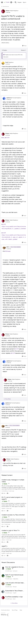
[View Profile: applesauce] (4, 98)
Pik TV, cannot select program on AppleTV (12, 498)
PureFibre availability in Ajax (14, 597)
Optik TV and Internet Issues (14, 575)
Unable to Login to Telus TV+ (11, 530)
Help (21, 610)
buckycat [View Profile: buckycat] (15, 570)
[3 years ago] (7, 524)
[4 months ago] (8, 571)
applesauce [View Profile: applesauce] (9, 97)
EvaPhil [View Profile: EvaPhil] (3, 553)
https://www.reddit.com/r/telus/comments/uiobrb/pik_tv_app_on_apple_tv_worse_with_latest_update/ (14, 237)
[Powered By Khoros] (14, 614)
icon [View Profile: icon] (3, 524)
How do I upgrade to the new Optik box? (14, 567)
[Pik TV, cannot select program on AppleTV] (14, 505)
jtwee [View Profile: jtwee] (14, 598)
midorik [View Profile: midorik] (3, 508)
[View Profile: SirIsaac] (3, 11)
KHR (7, 137)
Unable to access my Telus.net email (13, 515)
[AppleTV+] (14, 549)
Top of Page (14, 610)
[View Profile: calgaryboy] (3, 575)
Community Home (5, 610)
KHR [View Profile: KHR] (7, 247)
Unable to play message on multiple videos (13, 480)
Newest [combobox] (23, 50)
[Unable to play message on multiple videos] (14, 487)
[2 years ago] (11, 491)
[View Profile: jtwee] (3, 597)
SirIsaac (8, 251)
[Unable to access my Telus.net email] (14, 520)
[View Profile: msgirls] (3, 591)
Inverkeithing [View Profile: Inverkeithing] (5, 491)
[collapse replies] (14, 61)
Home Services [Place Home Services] (5, 6)
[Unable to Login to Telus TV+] (14, 536)
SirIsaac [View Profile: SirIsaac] (8, 10)
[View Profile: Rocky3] (3, 583)
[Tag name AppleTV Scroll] (5, 43)
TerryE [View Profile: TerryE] (6, 62)
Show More (7, 399)
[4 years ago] (8, 508)
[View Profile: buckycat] (3, 567)
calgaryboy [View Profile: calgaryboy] (15, 578)
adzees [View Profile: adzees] (3, 539)
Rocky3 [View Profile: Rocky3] (15, 586)
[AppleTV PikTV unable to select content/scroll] (7, 64)
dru (4, 137)
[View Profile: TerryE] (3, 63)
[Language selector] (12, 2)
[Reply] (24, 46)
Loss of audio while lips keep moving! (14, 583)
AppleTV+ (5, 546)
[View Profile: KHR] (4, 247)
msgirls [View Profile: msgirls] (14, 592)
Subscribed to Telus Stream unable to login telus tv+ (14, 591)
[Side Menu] (2, 2)
